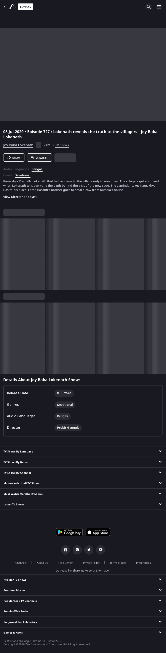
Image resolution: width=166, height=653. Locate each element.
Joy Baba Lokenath (18, 145)
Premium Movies (14, 590)
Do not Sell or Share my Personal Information (83, 571)
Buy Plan (25, 7)
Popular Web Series (16, 611)
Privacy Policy (91, 563)
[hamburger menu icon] (159, 6)
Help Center (65, 563)
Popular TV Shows (14, 579)
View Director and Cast (20, 197)
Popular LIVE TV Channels (20, 601)
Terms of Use (118, 563)
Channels (21, 563)
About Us (42, 563)
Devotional (22, 175)
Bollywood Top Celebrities (20, 622)
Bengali (37, 169)
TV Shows (62, 145)
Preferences (143, 563)
